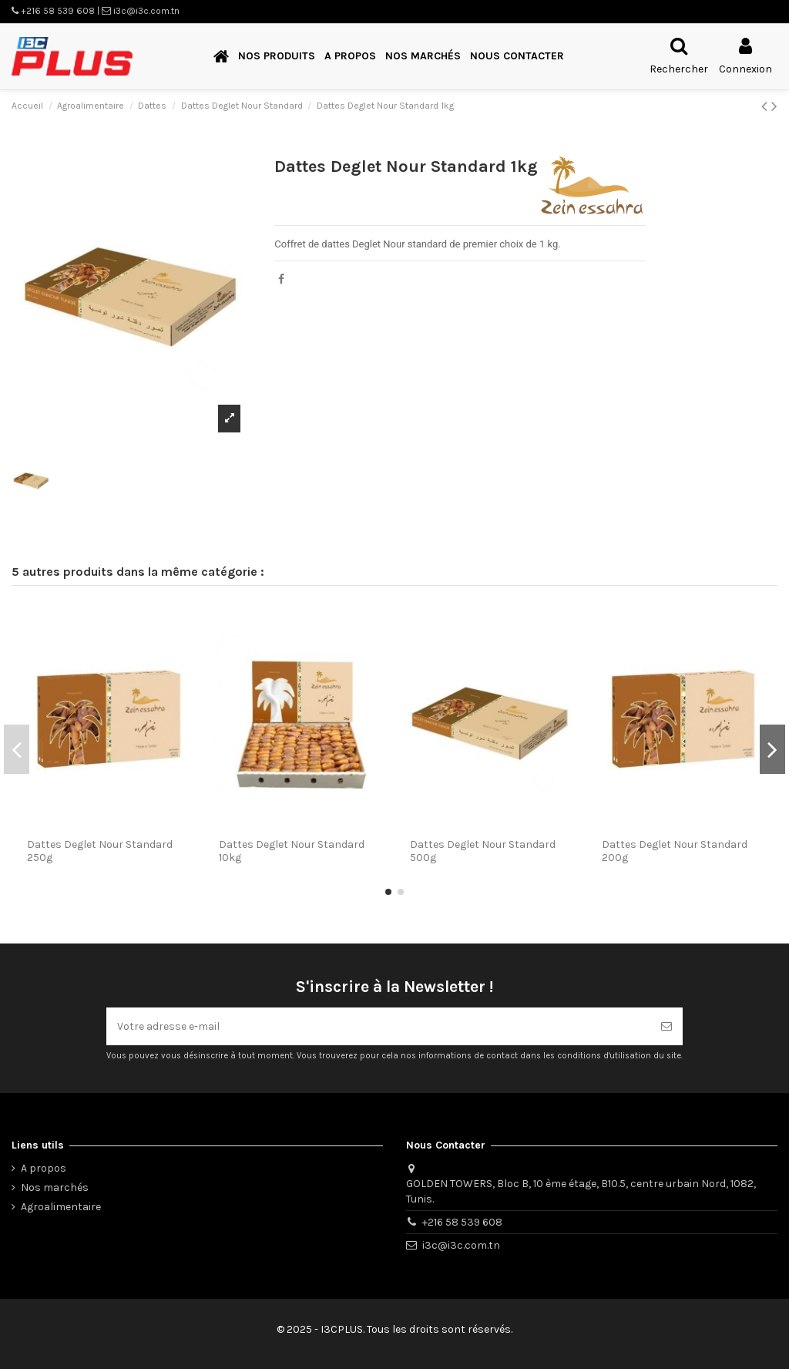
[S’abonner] (666, 1026)
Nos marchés (55, 1187)
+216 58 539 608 (462, 1222)
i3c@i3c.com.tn (461, 1245)
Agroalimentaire (61, 1206)
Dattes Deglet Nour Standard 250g (100, 851)
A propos (43, 1168)
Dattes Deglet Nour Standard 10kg (291, 851)
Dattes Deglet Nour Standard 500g (483, 851)
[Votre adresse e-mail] (378, 1026)
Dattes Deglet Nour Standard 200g (674, 851)
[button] (276, 56)
